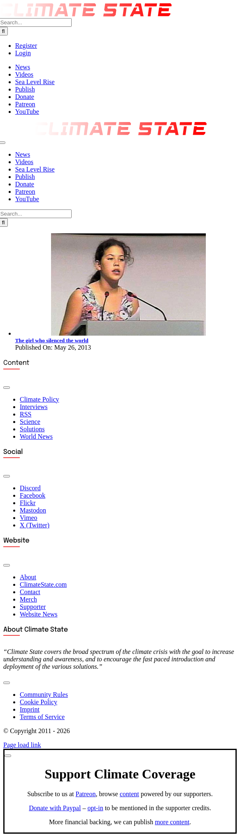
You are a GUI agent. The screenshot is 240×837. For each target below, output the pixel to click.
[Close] (8, 756)
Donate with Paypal (55, 807)
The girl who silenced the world (52, 340)
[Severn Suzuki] (128, 333)
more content (172, 821)
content (129, 793)
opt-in (95, 807)
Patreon (86, 793)
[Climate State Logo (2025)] (120, 132)
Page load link (22, 744)
